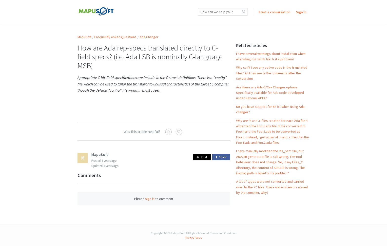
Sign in (301, 12)
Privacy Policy (193, 238)
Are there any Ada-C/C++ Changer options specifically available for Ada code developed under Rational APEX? (270, 92)
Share (222, 157)
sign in (150, 199)
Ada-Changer (148, 37)
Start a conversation (274, 12)
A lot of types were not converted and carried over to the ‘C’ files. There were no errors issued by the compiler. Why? (272, 187)
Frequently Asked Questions (115, 37)
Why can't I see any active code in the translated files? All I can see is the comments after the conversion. (271, 73)
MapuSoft (84, 37)
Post (201, 157)
